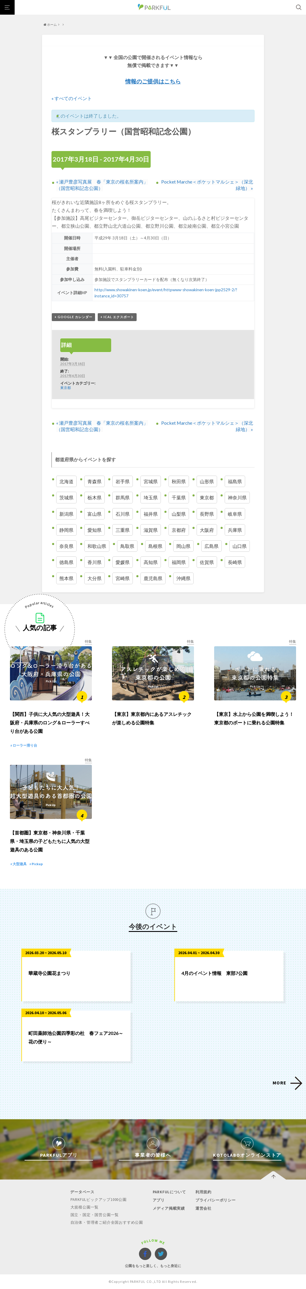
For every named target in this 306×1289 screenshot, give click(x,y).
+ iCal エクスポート (117, 317)
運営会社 (203, 1209)
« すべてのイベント (71, 98)
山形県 (207, 481)
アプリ (158, 1201)
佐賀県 (207, 562)
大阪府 (207, 530)
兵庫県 (235, 530)
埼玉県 (151, 497)
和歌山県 (96, 546)
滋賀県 (151, 530)
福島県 (235, 481)
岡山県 (183, 546)
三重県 (123, 530)
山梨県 (179, 514)
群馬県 (123, 497)
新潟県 (66, 514)
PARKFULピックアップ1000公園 (99, 1201)
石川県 (123, 514)
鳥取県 (127, 546)
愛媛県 (123, 562)
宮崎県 (123, 578)
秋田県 (179, 481)
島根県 (155, 546)
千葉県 (179, 497)
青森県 (94, 481)
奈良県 (66, 546)
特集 (88, 641)
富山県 (94, 514)
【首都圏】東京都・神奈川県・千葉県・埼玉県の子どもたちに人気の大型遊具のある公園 (50, 842)
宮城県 (151, 481)
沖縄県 (183, 578)
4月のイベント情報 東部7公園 (214, 974)
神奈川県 (237, 497)
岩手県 (123, 481)
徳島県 (66, 562)
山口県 (240, 546)
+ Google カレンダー (73, 317)
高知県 (151, 562)
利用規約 (203, 1193)
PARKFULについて (169, 1193)
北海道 (66, 481)
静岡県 (66, 530)
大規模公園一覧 (85, 1208)
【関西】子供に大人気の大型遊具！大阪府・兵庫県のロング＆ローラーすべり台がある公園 (50, 723)
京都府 (179, 530)
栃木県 (94, 497)
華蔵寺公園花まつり (49, 974)
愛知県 (94, 530)
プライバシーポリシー (215, 1201)
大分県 (94, 578)
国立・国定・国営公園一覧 (95, 1215)
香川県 (94, 562)
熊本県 (66, 578)
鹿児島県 (153, 578)
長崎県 (235, 562)
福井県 (151, 514)
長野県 (207, 514)
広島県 (211, 546)
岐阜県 (235, 514)
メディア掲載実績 (168, 1209)
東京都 (65, 387)
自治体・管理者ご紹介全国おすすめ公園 (107, 1223)
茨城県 (66, 497)
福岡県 (179, 562)
